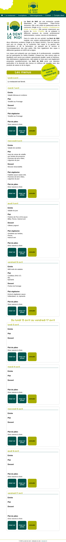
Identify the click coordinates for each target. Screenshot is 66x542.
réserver (12, 131)
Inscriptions (22, 15)
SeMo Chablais (38, 31)
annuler (32, 131)
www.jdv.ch (44, 541)
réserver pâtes (22, 131)
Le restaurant (10, 15)
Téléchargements (35, 15)
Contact (48, 15)
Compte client (59, 15)
